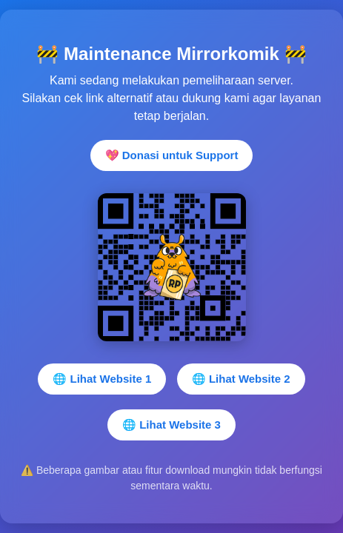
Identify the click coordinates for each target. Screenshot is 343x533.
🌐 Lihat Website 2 (241, 378)
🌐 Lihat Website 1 (102, 378)
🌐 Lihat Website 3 (171, 424)
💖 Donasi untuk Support (172, 155)
